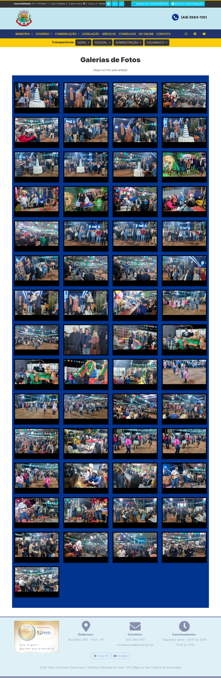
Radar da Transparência (150, 3)
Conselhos (127, 34)
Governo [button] (43, 34)
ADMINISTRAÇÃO (127, 42)
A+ (115, 3)
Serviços (109, 34)
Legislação (90, 34)
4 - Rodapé (100, 3)
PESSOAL (101, 42)
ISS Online (146, 34)
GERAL (82, 42)
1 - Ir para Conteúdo (56, 3)
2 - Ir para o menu (74, 3)
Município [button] (23, 34)
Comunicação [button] (66, 34)
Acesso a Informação (187, 3)
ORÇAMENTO (156, 42)
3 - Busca (88, 3)
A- (121, 3)
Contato (163, 34)
